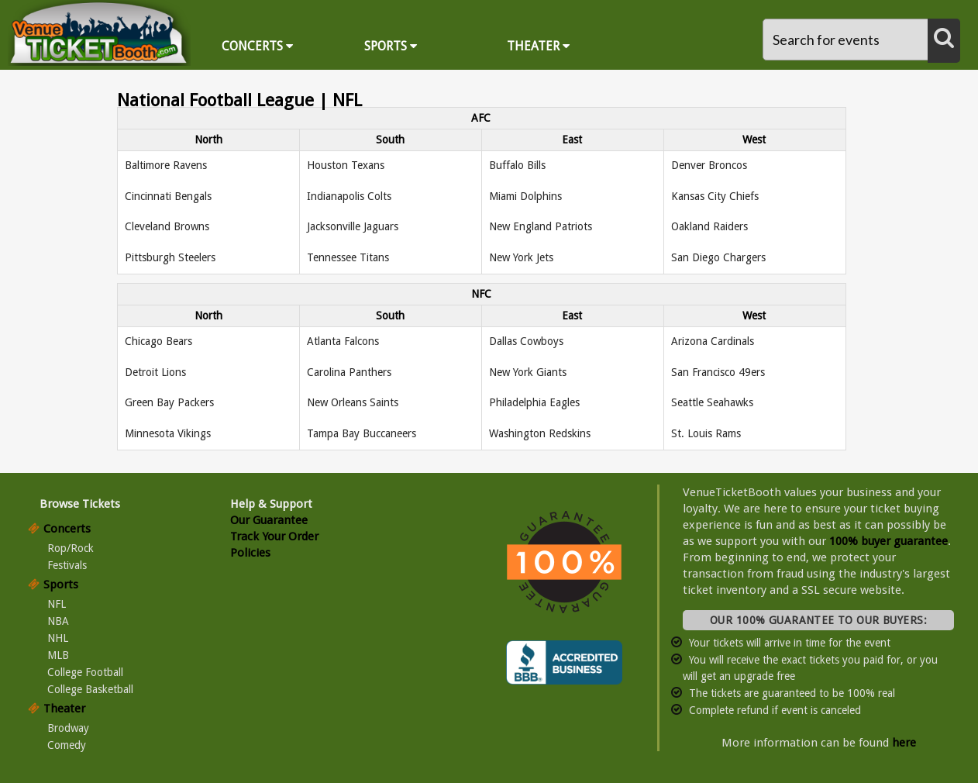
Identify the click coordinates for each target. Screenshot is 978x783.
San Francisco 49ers (718, 372)
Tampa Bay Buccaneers (361, 433)
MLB (58, 655)
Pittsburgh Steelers (170, 257)
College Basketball (90, 689)
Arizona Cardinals (712, 341)
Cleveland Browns (167, 226)
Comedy (66, 745)
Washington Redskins (540, 433)
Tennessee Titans (348, 257)
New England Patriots (540, 226)
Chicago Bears (158, 341)
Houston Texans (345, 165)
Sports (390, 46)
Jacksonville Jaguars (352, 226)
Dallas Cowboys (526, 341)
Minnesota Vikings (168, 433)
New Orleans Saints (352, 402)
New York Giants (527, 372)
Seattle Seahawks (712, 402)
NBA (58, 621)
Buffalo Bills (517, 165)
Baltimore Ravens (166, 165)
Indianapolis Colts (349, 196)
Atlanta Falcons (343, 341)
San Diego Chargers (718, 257)
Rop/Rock (70, 548)
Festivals (67, 565)
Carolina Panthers (349, 372)
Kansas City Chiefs (715, 196)
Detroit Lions (155, 372)
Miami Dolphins (525, 196)
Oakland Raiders (709, 226)
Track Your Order (274, 536)
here (904, 743)
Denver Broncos (709, 165)
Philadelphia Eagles (534, 402)
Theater (538, 46)
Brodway (68, 728)
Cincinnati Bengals (168, 196)
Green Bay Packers (169, 402)
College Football (85, 672)
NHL (57, 638)
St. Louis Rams (706, 433)
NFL (56, 604)
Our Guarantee (269, 520)
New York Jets (521, 257)
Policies (250, 553)
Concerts (257, 46)
